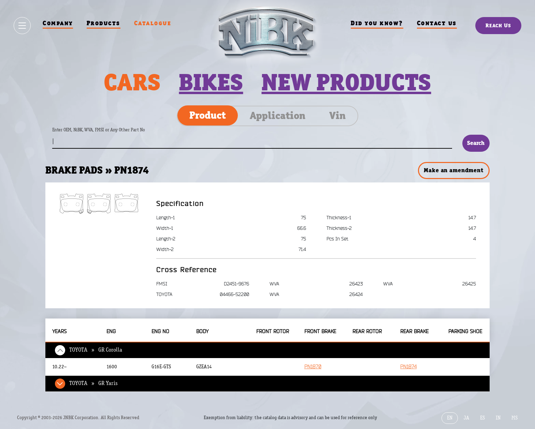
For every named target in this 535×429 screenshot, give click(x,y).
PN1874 (408, 367)
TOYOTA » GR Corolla (95, 349)
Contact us (437, 23)
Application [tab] (277, 115)
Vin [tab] (337, 115)
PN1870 (312, 367)
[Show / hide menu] (22, 25)
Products (103, 23)
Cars (132, 82)
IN (498, 418)
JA (466, 418)
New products (346, 82)
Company (58, 23)
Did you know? (377, 23)
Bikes (211, 82)
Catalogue (153, 23)
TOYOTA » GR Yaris (93, 383)
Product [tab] (207, 115)
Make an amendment (453, 170)
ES (482, 418)
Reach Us (498, 25)
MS (514, 418)
